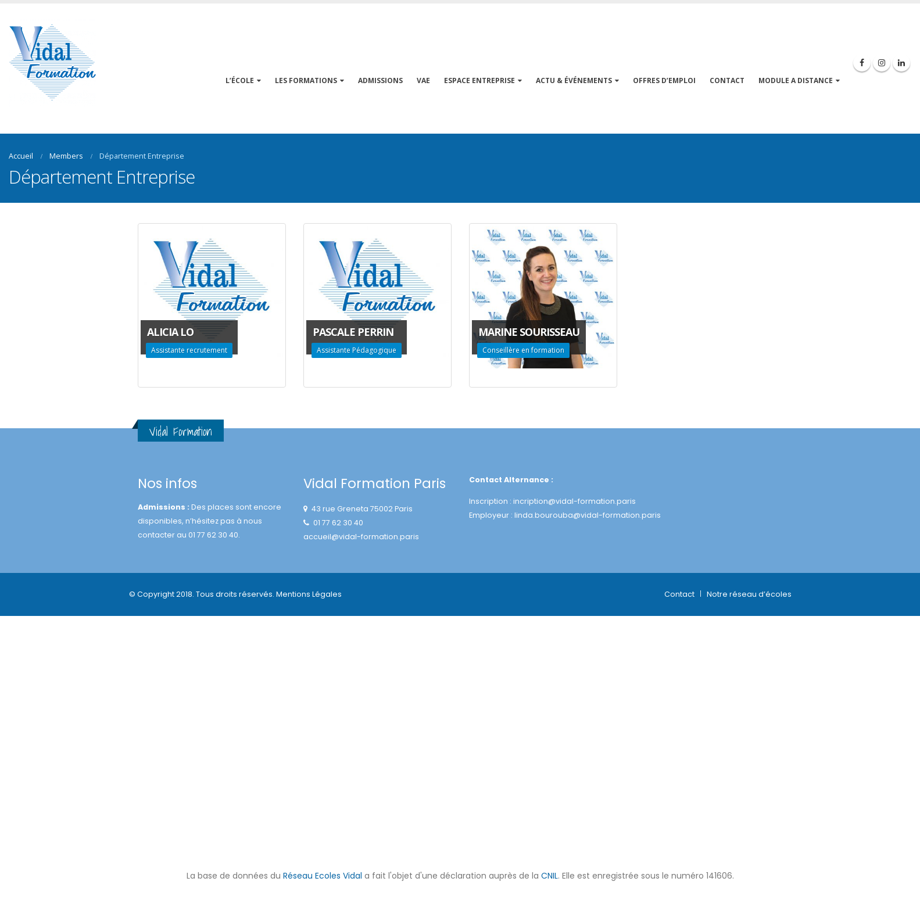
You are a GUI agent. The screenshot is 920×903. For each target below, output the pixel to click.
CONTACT (727, 80)
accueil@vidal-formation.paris (361, 537)
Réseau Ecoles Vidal (322, 875)
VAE (423, 80)
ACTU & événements (574, 80)
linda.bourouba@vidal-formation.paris (587, 515)
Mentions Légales (309, 594)
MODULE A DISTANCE (795, 80)
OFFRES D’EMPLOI (664, 80)
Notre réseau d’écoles (749, 594)
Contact (679, 594)
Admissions (380, 80)
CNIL (549, 875)
